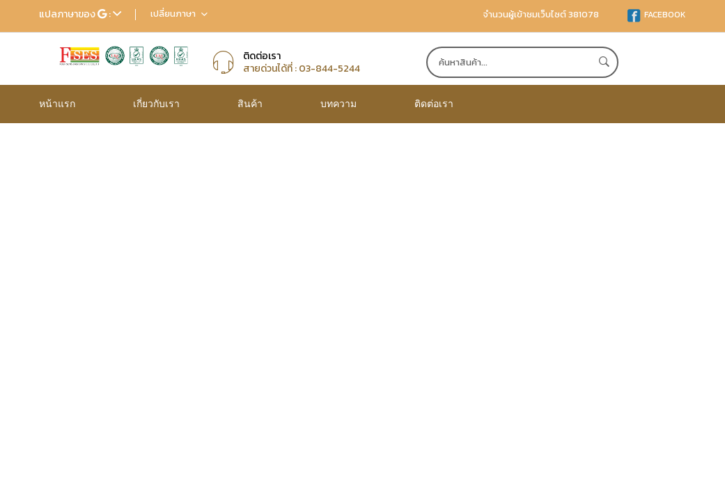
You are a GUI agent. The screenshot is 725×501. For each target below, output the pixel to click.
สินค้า (250, 103)
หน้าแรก (57, 103)
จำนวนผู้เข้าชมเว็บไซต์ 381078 (541, 14)
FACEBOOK (656, 14)
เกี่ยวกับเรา (156, 103)
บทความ (338, 103)
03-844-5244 (329, 68)
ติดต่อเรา (433, 103)
